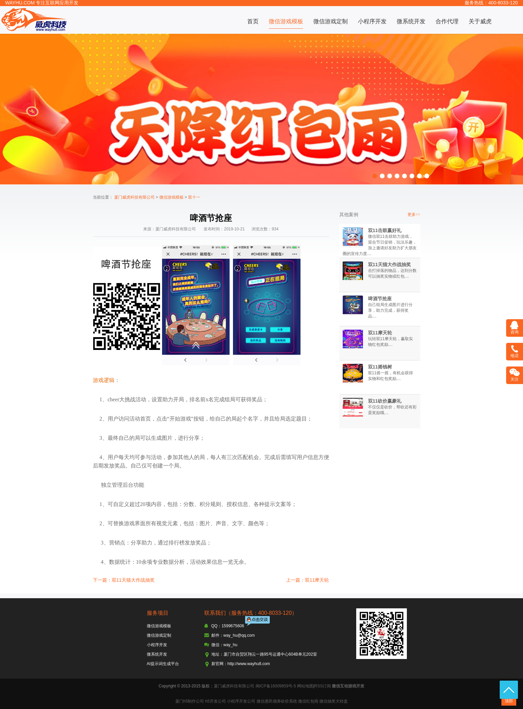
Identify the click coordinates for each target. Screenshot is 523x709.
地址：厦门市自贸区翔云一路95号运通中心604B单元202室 (264, 654)
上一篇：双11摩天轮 (307, 580)
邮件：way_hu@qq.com (233, 635)
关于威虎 (480, 21)
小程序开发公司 (241, 701)
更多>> (414, 214)
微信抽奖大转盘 (333, 701)
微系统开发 (411, 21)
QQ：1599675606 (227, 626)
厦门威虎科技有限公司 (134, 197)
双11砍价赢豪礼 (385, 401)
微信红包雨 (308, 701)
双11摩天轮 (380, 332)
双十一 (194, 197)
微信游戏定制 (330, 21)
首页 (253, 21)
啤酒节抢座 (380, 298)
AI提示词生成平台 (163, 663)
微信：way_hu (224, 644)
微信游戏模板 (286, 21)
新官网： (219, 663)
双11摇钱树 (380, 367)
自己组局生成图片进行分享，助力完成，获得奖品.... (390, 310)
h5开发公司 (215, 701)
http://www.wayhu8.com (249, 663)
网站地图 (305, 686)
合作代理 (447, 21)
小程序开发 (372, 21)
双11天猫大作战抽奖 (389, 264)
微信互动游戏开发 (348, 686)
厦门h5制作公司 (189, 701)
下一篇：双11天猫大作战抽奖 (124, 580)
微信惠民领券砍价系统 (277, 701)
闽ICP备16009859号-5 (276, 686)
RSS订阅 (322, 686)
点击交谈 (258, 621)
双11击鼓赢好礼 (385, 230)
